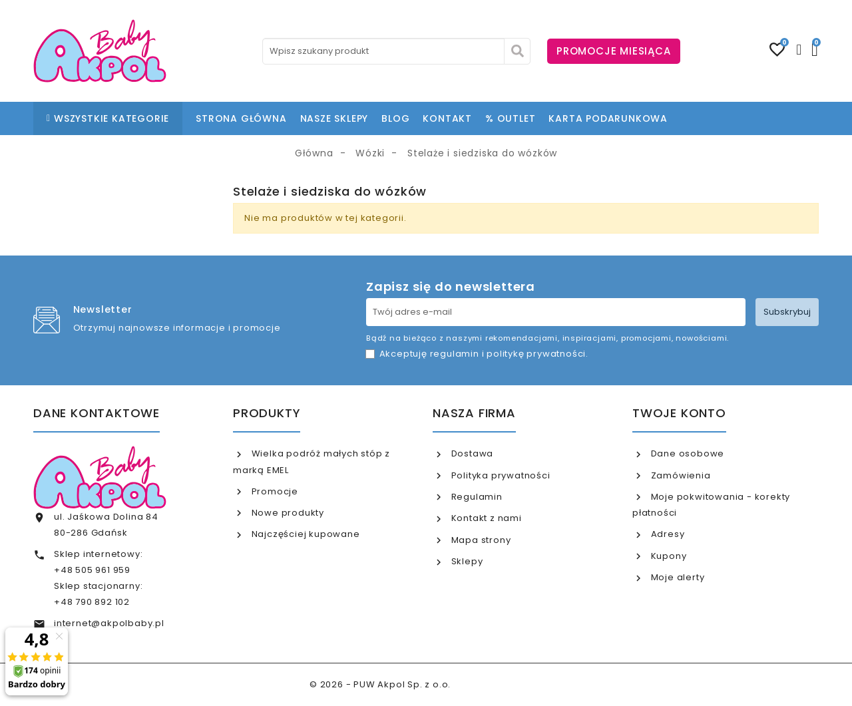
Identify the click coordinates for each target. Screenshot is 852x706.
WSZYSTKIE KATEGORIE (108, 118)
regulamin (454, 353)
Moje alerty (676, 577)
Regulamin (476, 496)
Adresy (666, 534)
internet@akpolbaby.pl (109, 623)
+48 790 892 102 (92, 602)
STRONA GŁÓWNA (241, 118)
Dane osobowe (686, 453)
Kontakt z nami (485, 518)
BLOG (395, 118)
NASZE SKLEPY (334, 118)
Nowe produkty (286, 512)
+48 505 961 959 (92, 570)
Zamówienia (679, 475)
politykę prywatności (536, 353)
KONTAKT (447, 118)
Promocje (273, 491)
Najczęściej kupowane (304, 534)
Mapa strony (480, 540)
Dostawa (471, 453)
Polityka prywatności (499, 475)
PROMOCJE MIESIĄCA (613, 51)
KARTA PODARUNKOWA (608, 118)
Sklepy (466, 561)
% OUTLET (510, 118)
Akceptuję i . (483, 353)
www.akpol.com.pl (497, 684)
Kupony (667, 556)
